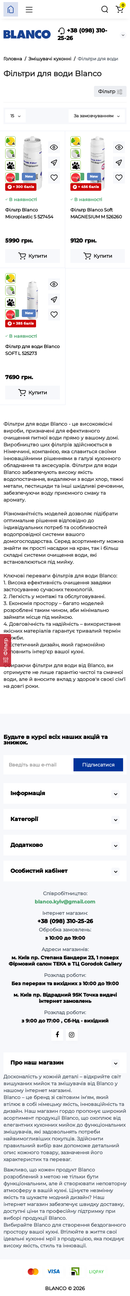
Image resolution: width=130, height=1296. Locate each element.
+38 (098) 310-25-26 (82, 34)
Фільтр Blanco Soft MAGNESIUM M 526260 (96, 213)
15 (15, 115)
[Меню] (29, 9)
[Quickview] (54, 147)
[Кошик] (119, 9)
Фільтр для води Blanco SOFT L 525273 (32, 350)
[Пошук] (104, 9)
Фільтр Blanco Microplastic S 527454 (29, 213)
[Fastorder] (54, 162)
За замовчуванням (97, 115)
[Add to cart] (32, 256)
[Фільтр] (5, 650)
